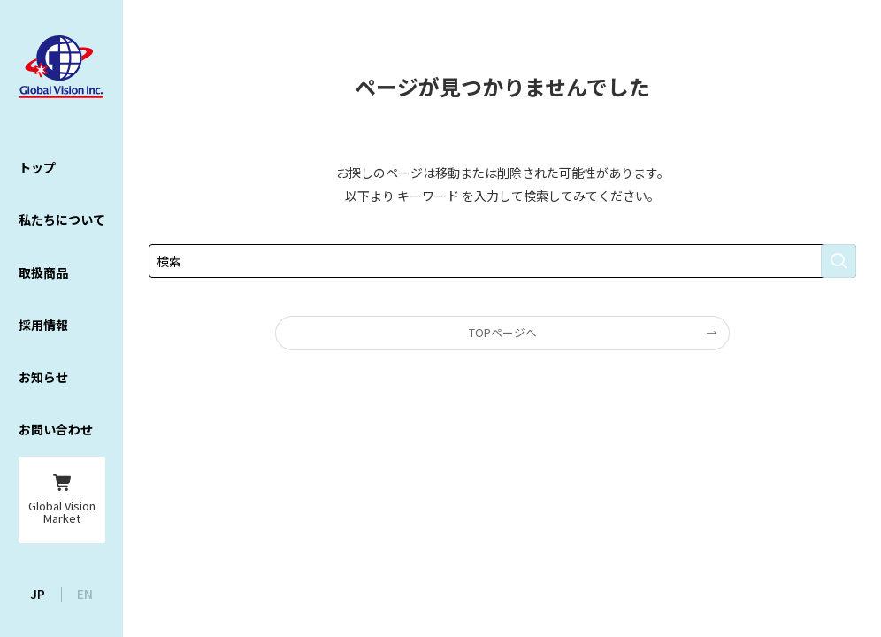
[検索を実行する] (838, 261)
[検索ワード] (502, 261)
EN (85, 593)
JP (37, 593)
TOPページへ (503, 332)
